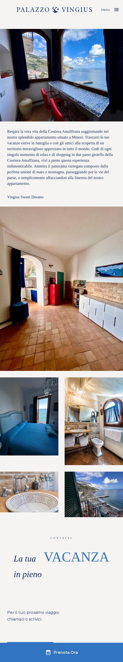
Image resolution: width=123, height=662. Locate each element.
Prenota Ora (61, 652)
